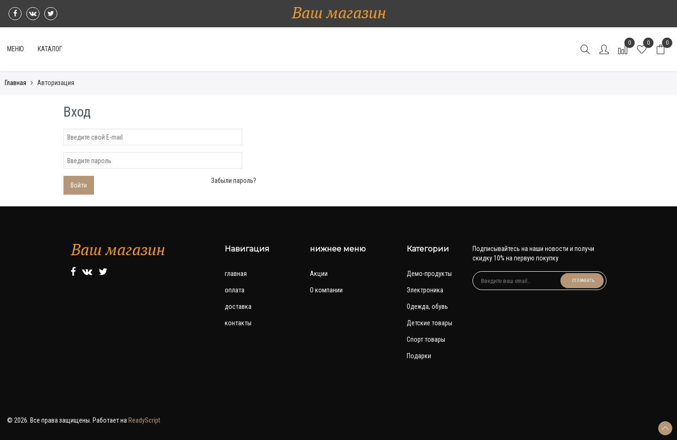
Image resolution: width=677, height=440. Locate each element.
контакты (238, 323)
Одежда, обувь (427, 306)
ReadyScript (144, 420)
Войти (79, 185)
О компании (326, 290)
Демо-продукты (429, 273)
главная (236, 273)
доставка (238, 306)
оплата (234, 290)
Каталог (50, 49)
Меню (15, 49)
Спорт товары (426, 339)
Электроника (425, 290)
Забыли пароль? (233, 180)
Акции (319, 273)
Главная (15, 82)
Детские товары (429, 323)
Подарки (419, 356)
